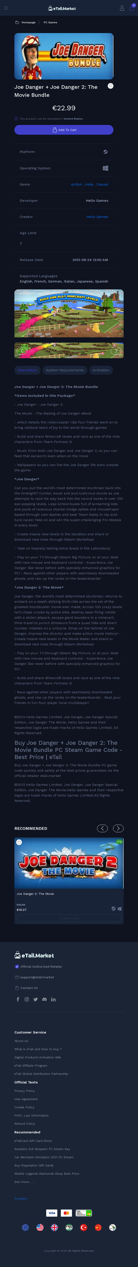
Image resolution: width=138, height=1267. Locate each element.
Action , (78, 184)
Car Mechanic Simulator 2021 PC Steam (43, 1157)
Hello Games (97, 217)
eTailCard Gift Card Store (33, 1140)
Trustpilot (20, 1198)
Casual (102, 184)
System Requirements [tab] (65, 370)
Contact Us (29, 988)
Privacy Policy (24, 1091)
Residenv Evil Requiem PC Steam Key (42, 1149)
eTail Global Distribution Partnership (41, 1073)
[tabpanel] (69, 593)
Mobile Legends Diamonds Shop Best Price (46, 1173)
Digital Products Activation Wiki (37, 1057)
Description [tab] (27, 370)
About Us (21, 1041)
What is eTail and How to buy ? (38, 1049)
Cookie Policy (24, 1107)
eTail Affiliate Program (30, 1065)
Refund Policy (24, 1123)
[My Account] (122, 8)
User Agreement (26, 1099)
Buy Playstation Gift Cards (34, 1165)
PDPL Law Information (31, 1115)
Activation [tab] (101, 370)
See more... (25, 1182)
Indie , (90, 184)
